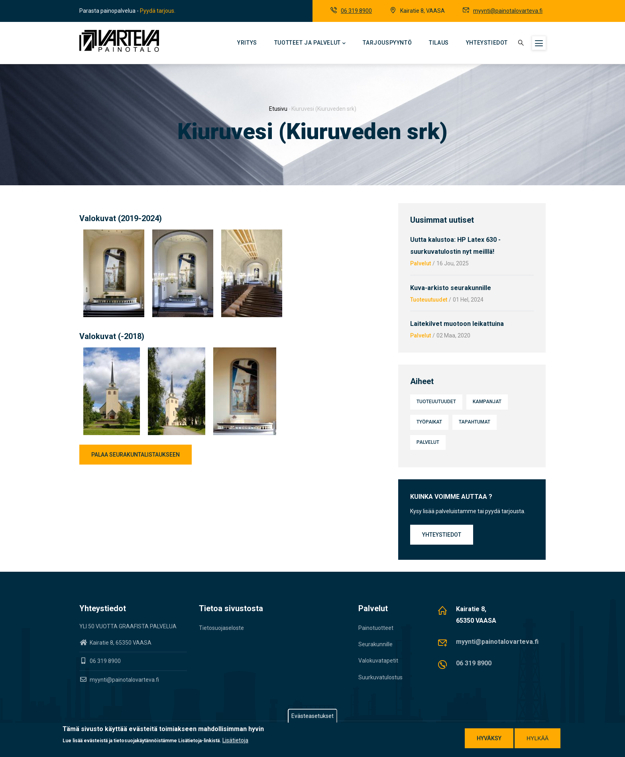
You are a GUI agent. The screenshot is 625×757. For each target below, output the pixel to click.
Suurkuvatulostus (380, 677)
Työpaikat (429, 422)
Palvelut (420, 263)
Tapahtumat (474, 422)
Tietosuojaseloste (221, 628)
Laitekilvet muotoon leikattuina (457, 324)
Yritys (247, 42)
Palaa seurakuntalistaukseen (135, 454)
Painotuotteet (375, 628)
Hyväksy (489, 739)
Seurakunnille (375, 644)
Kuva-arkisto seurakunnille (450, 288)
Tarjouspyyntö (387, 42)
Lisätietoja (235, 742)
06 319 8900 (356, 11)
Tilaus (439, 42)
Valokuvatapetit (378, 660)
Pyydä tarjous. (157, 11)
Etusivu (278, 109)
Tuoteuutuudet (428, 299)
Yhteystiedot (487, 42)
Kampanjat (487, 401)
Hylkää (537, 739)
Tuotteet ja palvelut (310, 43)
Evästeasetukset (312, 717)
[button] (113, 234)
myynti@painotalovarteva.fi (507, 11)
